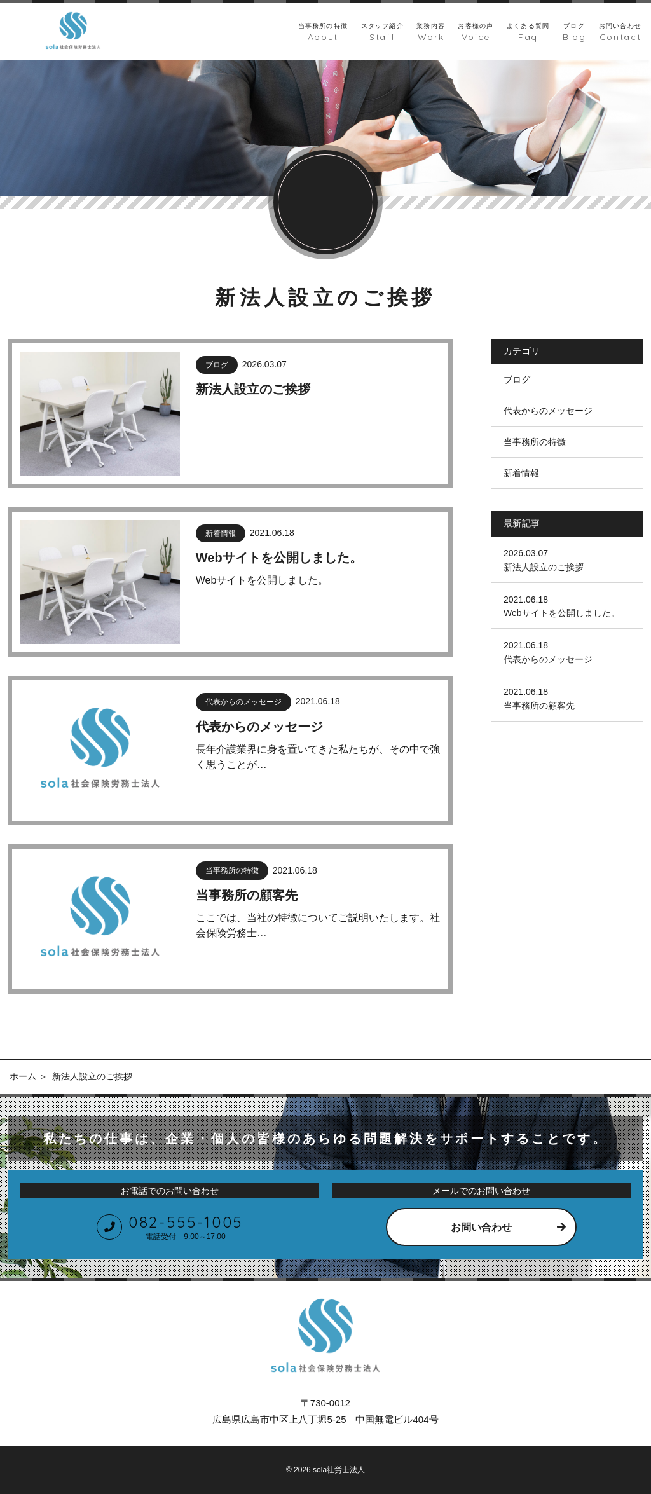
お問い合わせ (481, 1227)
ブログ (517, 379)
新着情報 (521, 473)
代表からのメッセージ (548, 411)
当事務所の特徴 (535, 442)
